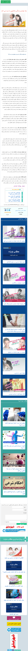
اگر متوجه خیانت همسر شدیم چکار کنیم (14, 304)
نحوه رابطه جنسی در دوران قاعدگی (16, 262)
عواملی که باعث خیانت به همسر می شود (14, 241)
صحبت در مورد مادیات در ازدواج (16, 352)
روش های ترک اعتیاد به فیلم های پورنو (14, 600)
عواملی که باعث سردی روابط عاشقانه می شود (14, 200)
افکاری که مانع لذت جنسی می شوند (14, 558)
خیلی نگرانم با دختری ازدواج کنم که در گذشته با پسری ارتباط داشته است (15, 330)
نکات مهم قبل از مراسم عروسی (17, 394)
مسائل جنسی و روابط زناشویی (20, 210)
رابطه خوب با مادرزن (19, 373)
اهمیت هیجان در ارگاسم (19, 283)
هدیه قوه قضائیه (14, 614)
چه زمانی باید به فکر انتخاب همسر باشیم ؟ (14, 572)
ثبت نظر (21, 524)
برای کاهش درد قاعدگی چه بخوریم (14, 586)
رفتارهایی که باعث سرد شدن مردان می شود (14, 193)
